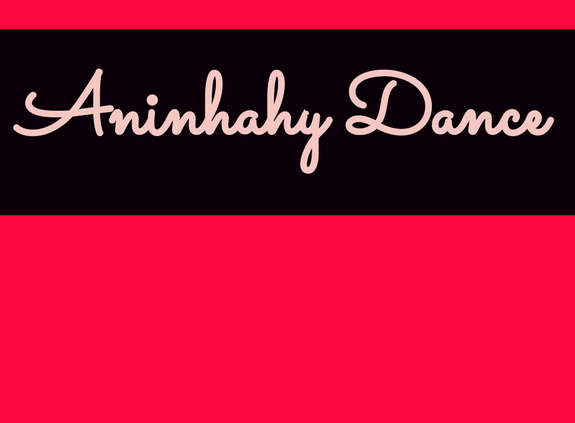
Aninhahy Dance (282, 117)
